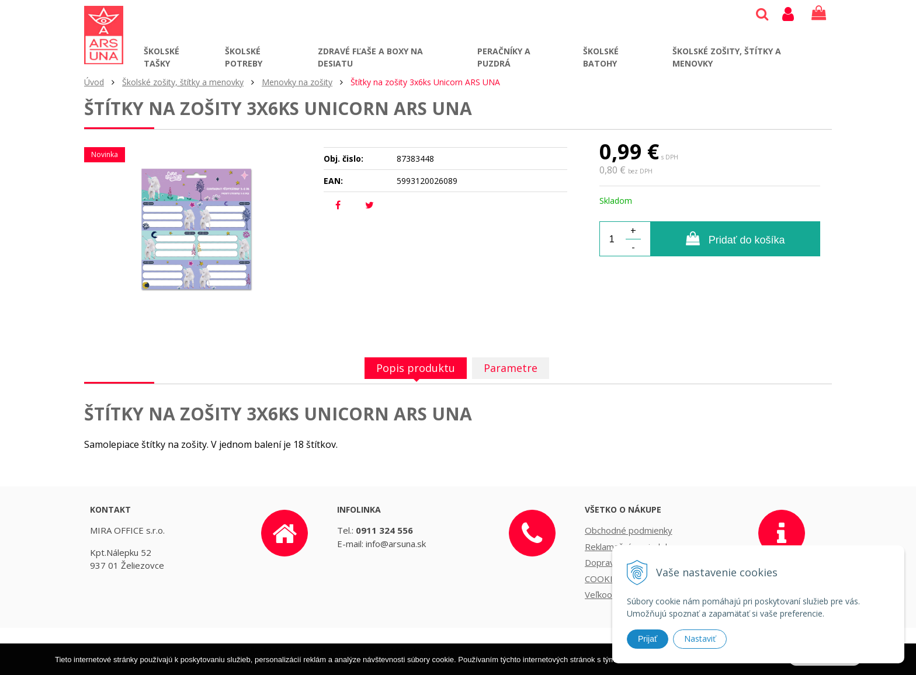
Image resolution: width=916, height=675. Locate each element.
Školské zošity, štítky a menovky (726, 57)
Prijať (647, 638)
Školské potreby (243, 57)
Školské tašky (161, 57)
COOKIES (604, 578)
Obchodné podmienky (628, 530)
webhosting (574, 651)
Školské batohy (601, 57)
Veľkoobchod (611, 594)
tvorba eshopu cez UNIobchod (490, 651)
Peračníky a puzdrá (503, 57)
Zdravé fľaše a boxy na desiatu (370, 57)
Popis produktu (415, 368)
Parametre (510, 368)
